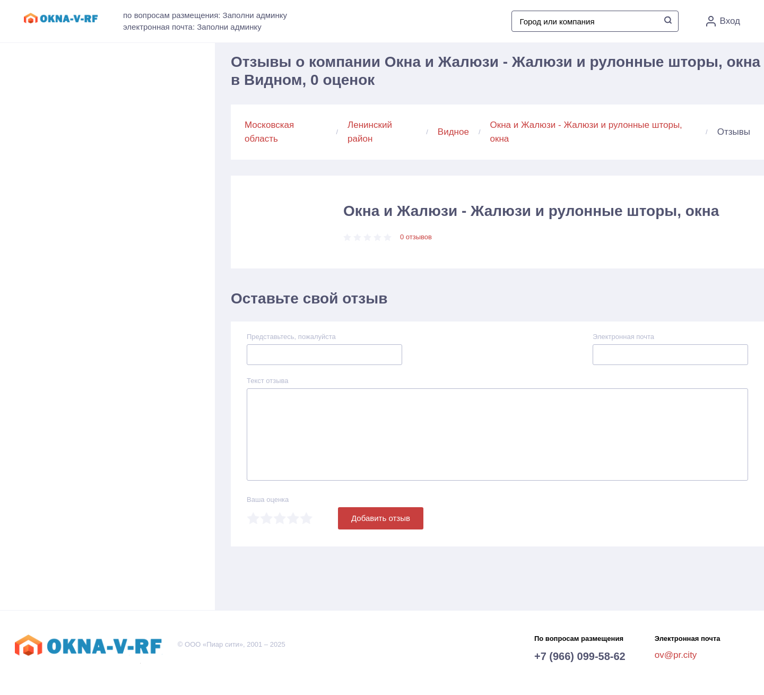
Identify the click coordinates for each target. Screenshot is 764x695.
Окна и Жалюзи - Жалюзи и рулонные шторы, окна (586, 132)
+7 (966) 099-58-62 (580, 656)
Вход (723, 21)
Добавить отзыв (380, 518)
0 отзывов (416, 237)
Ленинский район (370, 132)
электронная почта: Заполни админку (192, 26)
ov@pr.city (676, 655)
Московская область (269, 132)
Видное (453, 132)
